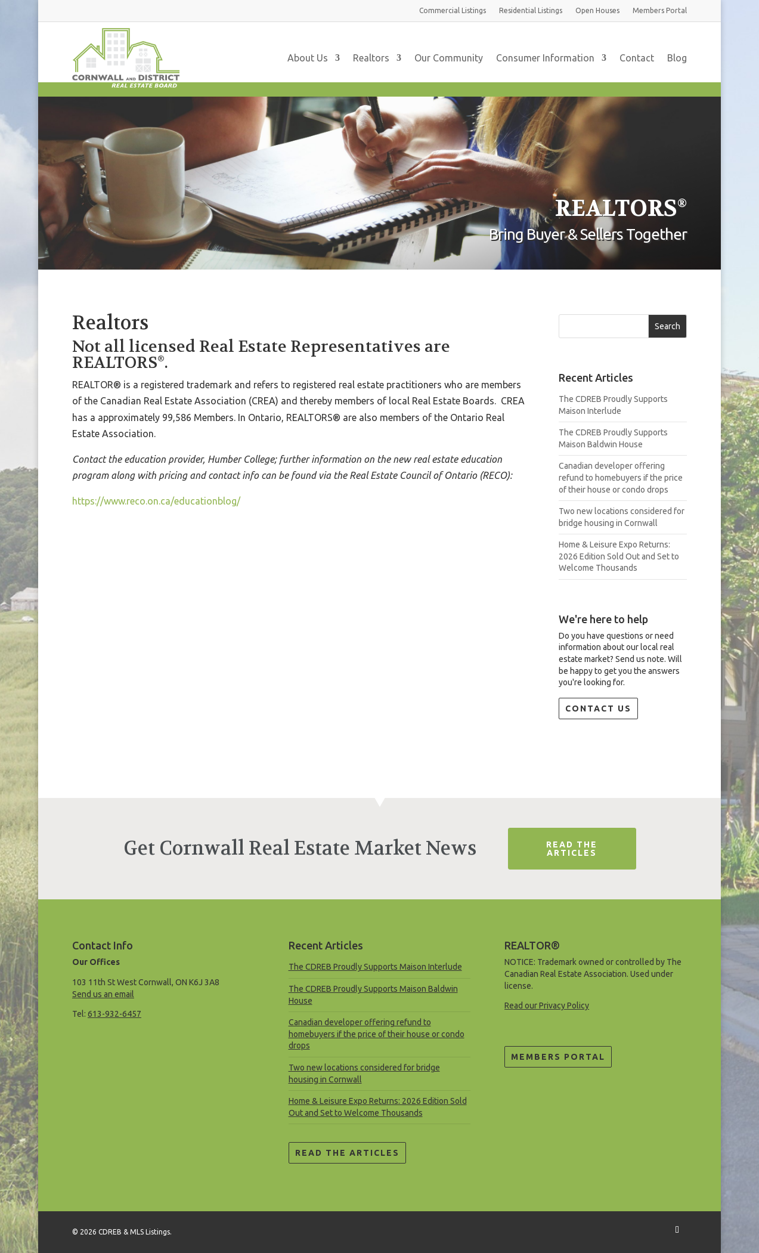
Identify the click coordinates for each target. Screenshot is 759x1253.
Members (660, 10)
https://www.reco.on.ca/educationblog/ (156, 501)
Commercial (452, 10)
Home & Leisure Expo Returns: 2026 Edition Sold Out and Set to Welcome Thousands (619, 556)
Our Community (448, 57)
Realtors (371, 57)
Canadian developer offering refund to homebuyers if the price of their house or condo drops (621, 477)
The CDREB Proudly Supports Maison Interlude (375, 967)
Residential (530, 10)
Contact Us (598, 708)
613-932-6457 (114, 1014)
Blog (677, 57)
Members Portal (558, 1057)
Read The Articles (571, 849)
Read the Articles (347, 1153)
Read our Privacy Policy (546, 1005)
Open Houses (597, 10)
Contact (636, 57)
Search (667, 326)
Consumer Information (545, 57)
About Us (307, 57)
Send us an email (103, 994)
